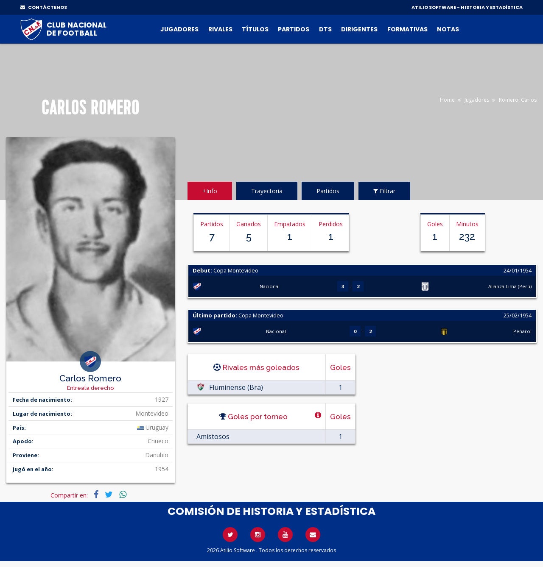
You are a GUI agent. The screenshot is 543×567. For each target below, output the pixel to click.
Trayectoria (267, 191)
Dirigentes (359, 29)
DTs (325, 29)
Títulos (255, 29)
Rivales (220, 29)
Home (447, 99)
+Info (209, 191)
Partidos (293, 29)
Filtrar (384, 191)
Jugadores (179, 29)
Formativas (407, 29)
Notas (448, 29)
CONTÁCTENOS (43, 7)
